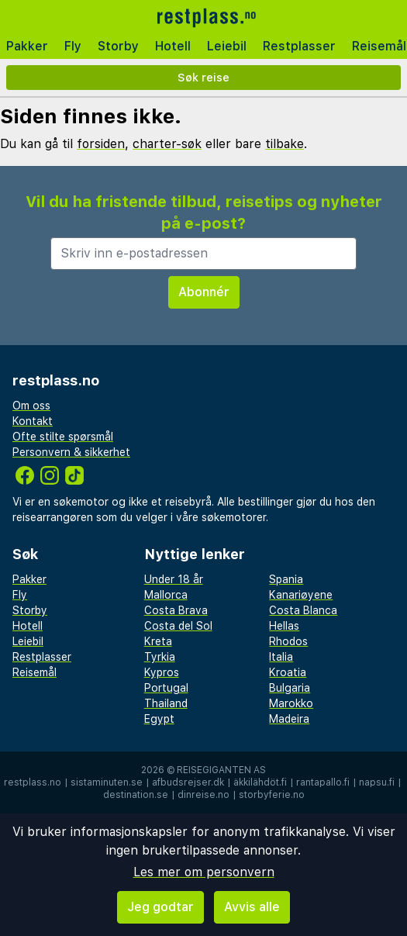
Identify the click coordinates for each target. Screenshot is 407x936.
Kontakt (32, 421)
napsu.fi (377, 782)
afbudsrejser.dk (188, 782)
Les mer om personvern (203, 872)
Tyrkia (159, 657)
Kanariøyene (301, 595)
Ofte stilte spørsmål (62, 436)
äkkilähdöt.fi (260, 782)
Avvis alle (252, 907)
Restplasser (299, 46)
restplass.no (32, 782)
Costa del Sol (178, 626)
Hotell (173, 46)
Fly (72, 46)
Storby (118, 46)
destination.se (135, 794)
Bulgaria (289, 688)
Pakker (27, 46)
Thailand (166, 703)
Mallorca (166, 595)
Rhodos (288, 641)
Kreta (158, 641)
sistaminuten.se (107, 782)
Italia (281, 657)
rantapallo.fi (323, 782)
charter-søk (167, 143)
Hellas (284, 626)
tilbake (284, 143)
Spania (286, 579)
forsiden (101, 143)
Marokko (291, 703)
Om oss (31, 405)
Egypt (159, 719)
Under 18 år (173, 579)
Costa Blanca (303, 610)
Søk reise (203, 77)
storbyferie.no (272, 794)
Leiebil (227, 46)
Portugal (166, 688)
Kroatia (287, 672)
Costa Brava (176, 610)
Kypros (161, 672)
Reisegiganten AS (221, 770)
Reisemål (34, 672)
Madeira (289, 719)
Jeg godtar (160, 907)
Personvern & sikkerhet (71, 452)
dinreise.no (203, 794)
